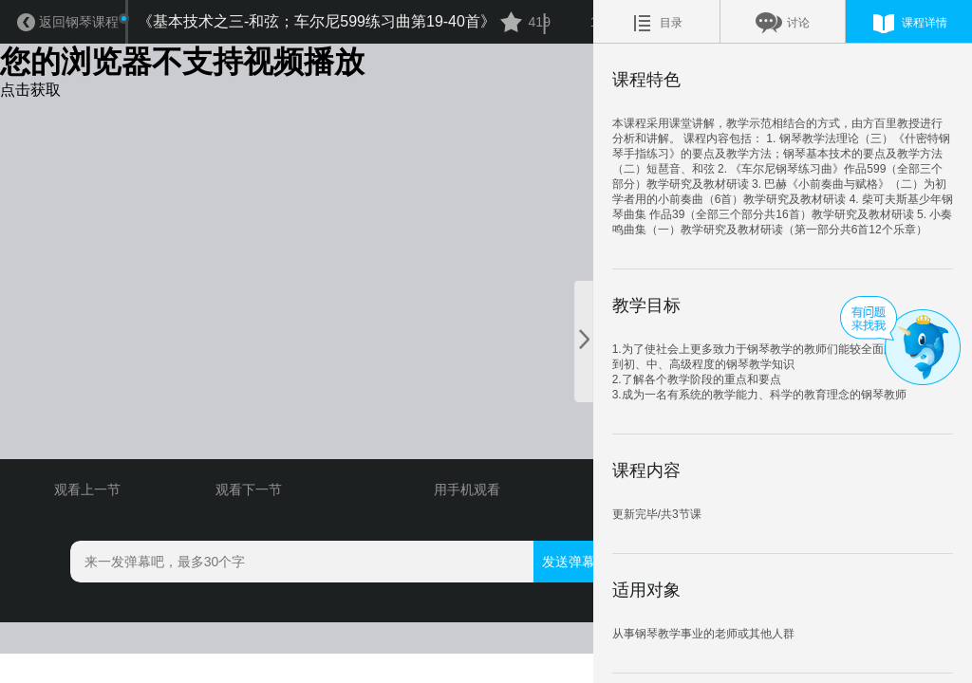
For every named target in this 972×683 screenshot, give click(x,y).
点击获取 (30, 92)
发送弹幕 (541, 618)
